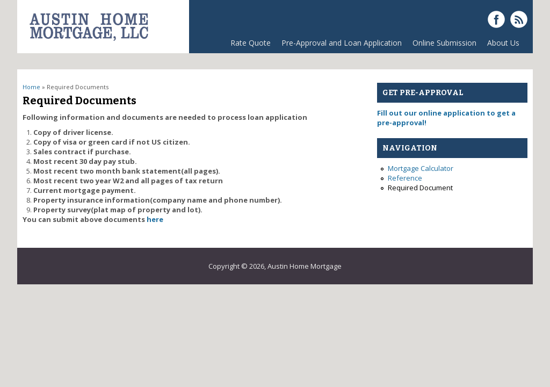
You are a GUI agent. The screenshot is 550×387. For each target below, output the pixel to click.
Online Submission (444, 43)
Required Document (420, 187)
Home (31, 87)
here (155, 219)
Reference (405, 178)
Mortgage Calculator (420, 168)
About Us (503, 43)
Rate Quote (250, 43)
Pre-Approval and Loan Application (341, 43)
